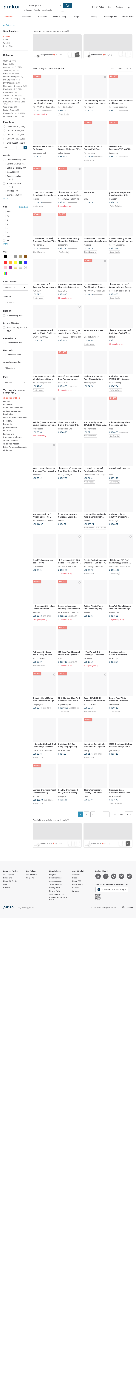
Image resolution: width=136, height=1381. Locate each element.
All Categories (9, 25)
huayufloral (37, 475)
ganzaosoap (114, 750)
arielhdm (87, 612)
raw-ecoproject (90, 383)
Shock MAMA (64, 383)
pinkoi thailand (10, 427)
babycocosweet (39, 153)
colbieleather (38, 429)
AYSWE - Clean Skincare (47, 107)
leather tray (8, 424)
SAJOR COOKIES (40, 337)
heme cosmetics (120, 107)
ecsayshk (62, 796)
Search (67, 5)
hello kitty (7, 421)
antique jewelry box (12, 411)
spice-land (88, 658)
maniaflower (114, 704)
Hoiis (60, 658)
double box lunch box (13, 408)
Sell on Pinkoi (98, 7)
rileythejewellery (44, 383)
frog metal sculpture (12, 437)
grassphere (63, 245)
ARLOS (40, 796)
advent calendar (10, 440)
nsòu (111, 475)
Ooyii (116, 520)
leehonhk (66, 750)
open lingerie (47, 10)
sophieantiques (64, 704)
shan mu (87, 520)
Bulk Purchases (55, 878)
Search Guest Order (57, 894)
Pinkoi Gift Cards (10, 881)
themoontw (113, 153)
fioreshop (117, 383)
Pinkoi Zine (8, 46)
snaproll (7, 431)
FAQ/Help (53, 875)
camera (6, 401)
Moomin (36, 10)
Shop (5, 40)
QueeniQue (67, 475)
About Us (75, 875)
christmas (28, 10)
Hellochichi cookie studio (119, 291)
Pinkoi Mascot (77, 884)
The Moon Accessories (42, 750)
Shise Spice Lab (65, 429)
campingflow (38, 704)
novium (91, 107)
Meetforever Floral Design (95, 475)
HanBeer (113, 199)
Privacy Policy (54, 888)
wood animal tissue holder (15, 417)
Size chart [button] (23, 207)
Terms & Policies (55, 884)
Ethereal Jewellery (91, 337)
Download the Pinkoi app (112, 889)
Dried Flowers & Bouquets (15, 447)
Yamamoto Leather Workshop (49, 520)
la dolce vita (8, 434)
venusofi (87, 245)
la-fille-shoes (38, 566)
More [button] (5, 198)
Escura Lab (114, 612)
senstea (91, 153)
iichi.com (75, 891)
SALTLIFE (62, 291)
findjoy (86, 750)
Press (74, 878)
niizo (111, 429)
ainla (86, 199)
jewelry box (8, 414)
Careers (75, 888)
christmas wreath (11, 444)
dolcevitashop (64, 153)
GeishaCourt (68, 107)
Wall (5, 884)
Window (6, 43)
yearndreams (119, 245)
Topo (86, 796)
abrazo (61, 520)
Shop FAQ (30, 878)
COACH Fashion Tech (72, 337)
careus (112, 337)
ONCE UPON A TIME (67, 566)
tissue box (8, 404)
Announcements (55, 881)
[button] (25, 147)
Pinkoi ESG (76, 881)
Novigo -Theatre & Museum (99, 566)
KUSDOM (37, 291)
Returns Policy (55, 891)
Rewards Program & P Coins (58, 898)
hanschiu (36, 612)
